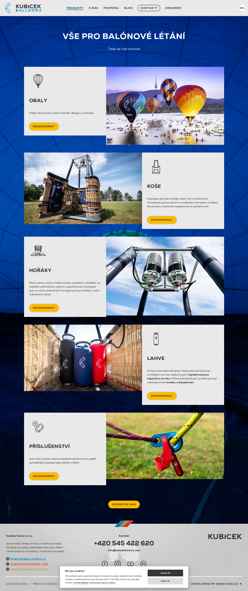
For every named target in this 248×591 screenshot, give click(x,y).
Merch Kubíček (45, 584)
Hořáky (40, 270)
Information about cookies (102, 582)
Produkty (75, 8)
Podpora (111, 8)
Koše (154, 186)
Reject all (165, 581)
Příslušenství (49, 446)
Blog (128, 8)
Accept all (165, 573)
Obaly (38, 100)
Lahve (156, 358)
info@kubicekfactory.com (124, 550)
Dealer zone (16, 584)
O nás (93, 8)
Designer (173, 8)
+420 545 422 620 (124, 543)
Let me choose (81, 582)
